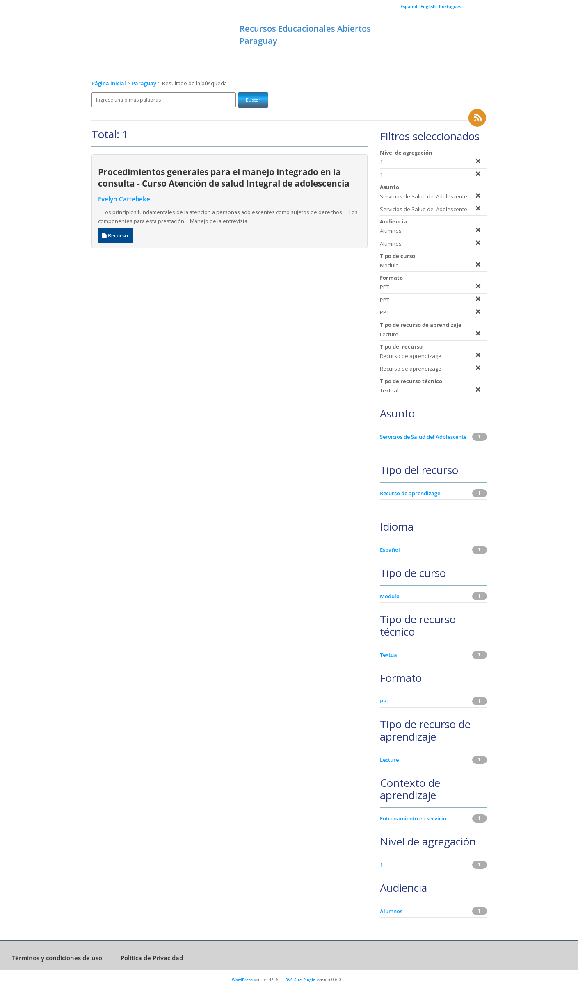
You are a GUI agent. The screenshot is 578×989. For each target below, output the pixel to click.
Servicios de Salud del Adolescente (423, 436)
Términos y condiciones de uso (57, 958)
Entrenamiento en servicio (413, 818)
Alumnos (391, 911)
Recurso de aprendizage (410, 493)
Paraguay (145, 83)
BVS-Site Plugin (300, 979)
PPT (384, 701)
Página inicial (108, 83)
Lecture (389, 759)
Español (408, 6)
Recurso (115, 235)
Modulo (390, 596)
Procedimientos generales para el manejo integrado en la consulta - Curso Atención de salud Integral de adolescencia (224, 177)
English (428, 6)
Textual (389, 655)
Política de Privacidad (152, 958)
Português (450, 6)
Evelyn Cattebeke (124, 199)
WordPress (242, 979)
